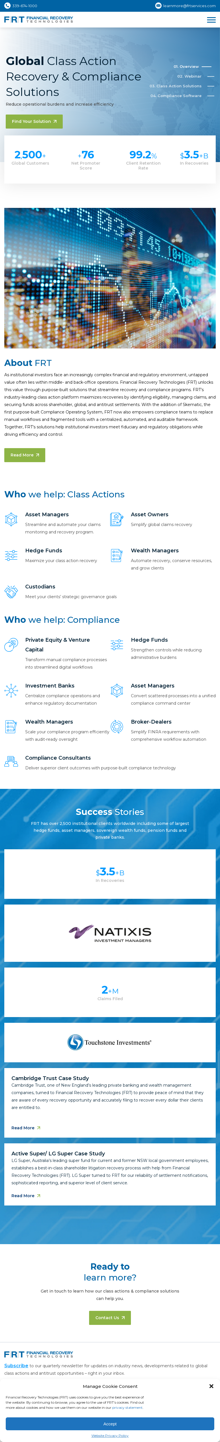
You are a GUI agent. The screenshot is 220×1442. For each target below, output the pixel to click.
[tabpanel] (110, 1035)
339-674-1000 (24, 5)
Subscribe (16, 1365)
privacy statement (127, 1407)
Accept (110, 1423)
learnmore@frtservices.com (189, 5)
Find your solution (34, 121)
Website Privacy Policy (110, 1435)
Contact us (110, 1317)
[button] (211, 1386)
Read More (25, 455)
